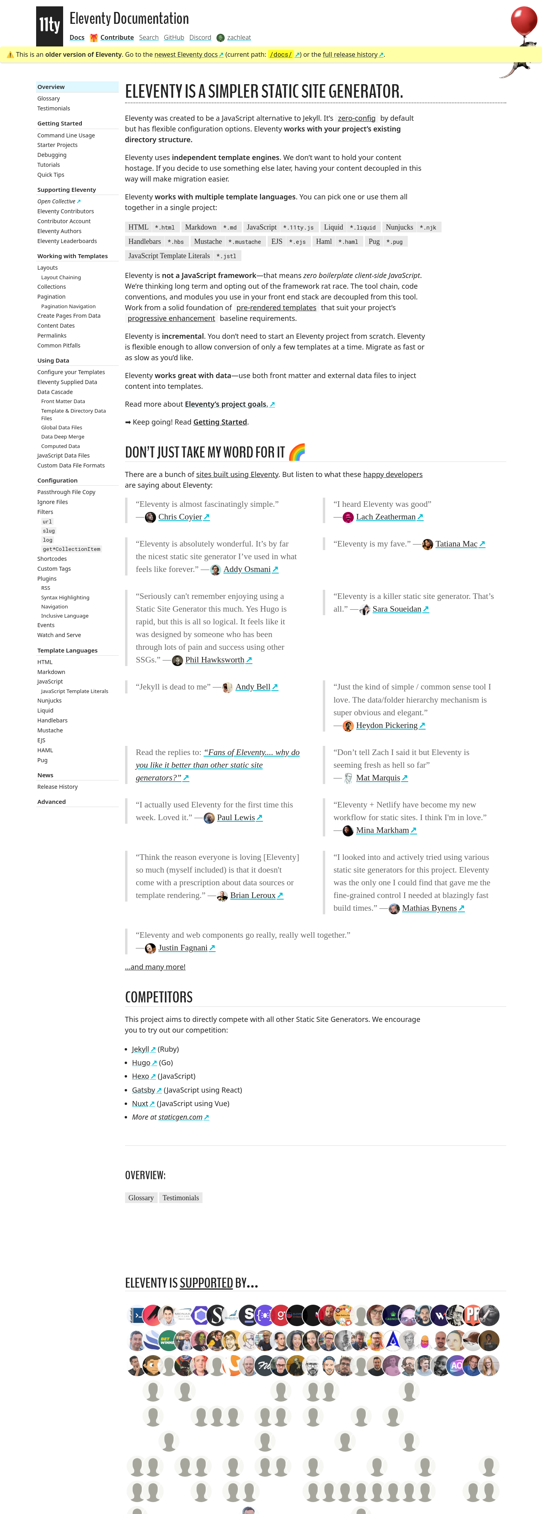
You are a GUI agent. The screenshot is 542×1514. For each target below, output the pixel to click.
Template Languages (67, 650)
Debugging (52, 154)
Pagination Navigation (68, 306)
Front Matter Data (63, 401)
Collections (51, 286)
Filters (45, 512)
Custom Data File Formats (71, 465)
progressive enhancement (171, 318)
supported (206, 1283)
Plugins (46, 578)
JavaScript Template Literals (74, 691)
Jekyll (140, 1049)
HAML (45, 750)
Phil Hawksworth (208, 659)
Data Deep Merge (63, 436)
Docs (77, 37)
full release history (350, 54)
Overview (51, 87)
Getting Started (59, 123)
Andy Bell (245, 686)
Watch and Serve (59, 635)
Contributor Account (64, 221)
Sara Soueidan (390, 609)
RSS (45, 587)
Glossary (48, 98)
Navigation (54, 606)
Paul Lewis (229, 817)
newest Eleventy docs (186, 54)
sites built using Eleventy (237, 474)
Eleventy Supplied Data (67, 382)
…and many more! (155, 966)
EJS (41, 740)
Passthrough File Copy (66, 492)
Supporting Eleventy (66, 189)
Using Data (53, 360)
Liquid (45, 710)
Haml (338, 242)
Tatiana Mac (449, 543)
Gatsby (143, 1090)
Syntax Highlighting (65, 597)
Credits (162, 1352)
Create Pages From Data (68, 315)
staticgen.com (180, 1117)
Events (45, 625)
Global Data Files (61, 427)
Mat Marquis (371, 777)
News (45, 775)
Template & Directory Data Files (73, 414)
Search (148, 37)
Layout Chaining (61, 277)
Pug (42, 760)
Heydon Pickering (380, 725)
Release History (57, 786)
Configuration (57, 480)
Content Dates (56, 325)
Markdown (51, 672)
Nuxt (140, 1103)
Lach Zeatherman (379, 516)
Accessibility (141, 1342)
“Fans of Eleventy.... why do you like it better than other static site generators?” (218, 764)
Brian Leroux (246, 895)
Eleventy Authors (59, 231)
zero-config (357, 118)
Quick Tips (50, 174)
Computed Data (60, 446)
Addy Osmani (240, 569)
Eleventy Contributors (65, 211)
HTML (44, 662)
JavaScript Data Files (63, 455)
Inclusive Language (65, 615)
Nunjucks (49, 700)
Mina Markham (375, 830)
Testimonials (53, 108)
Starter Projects (57, 145)
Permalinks (51, 335)
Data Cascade (55, 392)
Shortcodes (52, 558)
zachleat (271, 1342)
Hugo (141, 1062)
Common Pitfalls (58, 345)
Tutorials (48, 164)
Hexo (140, 1076)
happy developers (393, 474)
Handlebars (52, 720)
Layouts (47, 267)
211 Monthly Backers (245, 1352)
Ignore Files (52, 502)
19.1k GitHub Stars (196, 1352)
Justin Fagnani (176, 947)
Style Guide (137, 1352)
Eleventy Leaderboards (67, 241)
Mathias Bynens (422, 908)
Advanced (51, 801)
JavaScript (50, 681)
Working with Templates (72, 256)
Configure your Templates (71, 372)
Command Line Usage (66, 135)
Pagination (51, 296)
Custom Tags (54, 568)
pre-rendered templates (276, 307)
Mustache (50, 730)
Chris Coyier (173, 516)
